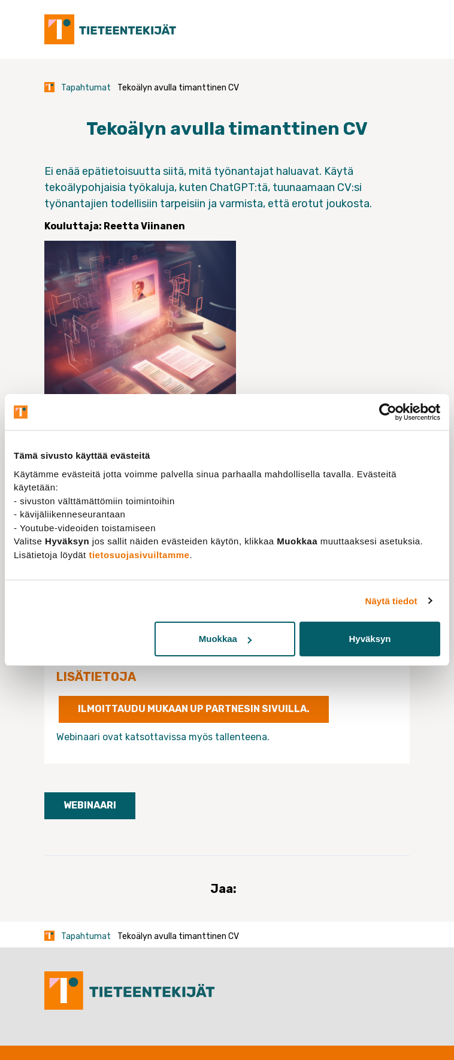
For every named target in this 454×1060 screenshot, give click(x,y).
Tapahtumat (86, 88)
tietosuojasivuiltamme (139, 555)
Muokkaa (225, 639)
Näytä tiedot (391, 601)
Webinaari (89, 805)
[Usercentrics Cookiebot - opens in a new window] (387, 412)
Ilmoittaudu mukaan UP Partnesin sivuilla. (194, 708)
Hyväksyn (370, 639)
